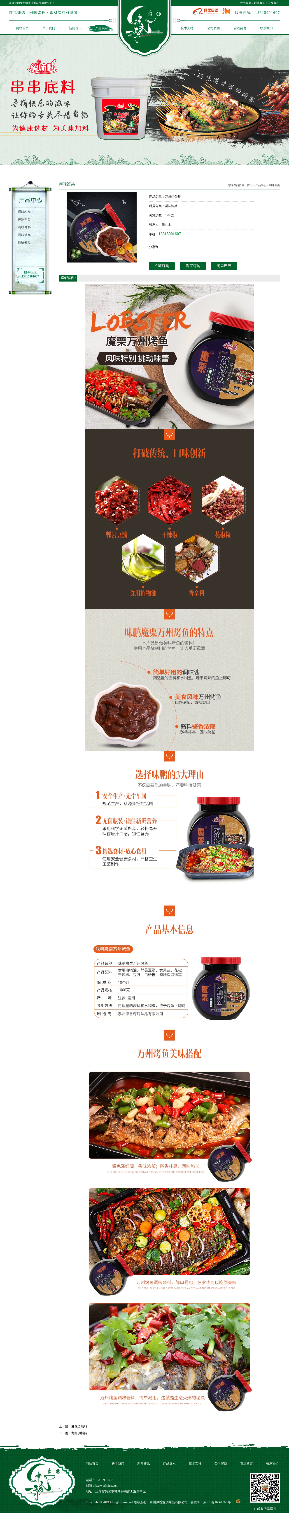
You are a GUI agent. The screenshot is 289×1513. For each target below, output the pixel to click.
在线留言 (273, 3)
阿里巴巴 (224, 266)
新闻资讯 (75, 28)
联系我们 (259, 3)
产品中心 (260, 185)
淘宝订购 (193, 266)
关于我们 (48, 28)
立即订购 (162, 266)
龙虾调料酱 (79, 1433)
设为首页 (245, 3)
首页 (249, 185)
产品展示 (101, 28)
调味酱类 (274, 185)
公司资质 (213, 28)
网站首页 (22, 28)
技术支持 (187, 28)
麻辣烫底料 (79, 1426)
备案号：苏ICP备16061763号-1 (212, 1502)
